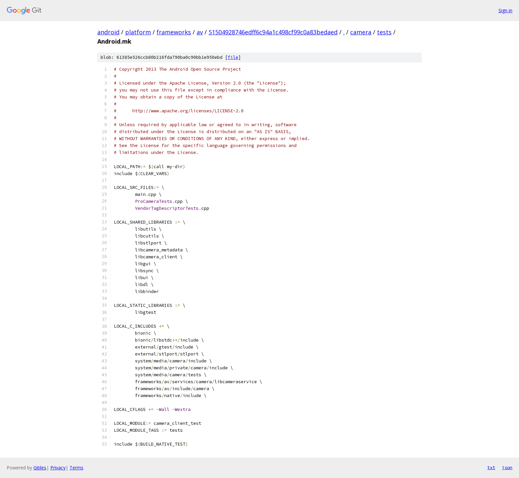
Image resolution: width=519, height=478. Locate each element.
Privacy (58, 467)
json (507, 467)
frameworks (174, 32)
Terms (76, 467)
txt (491, 467)
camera (360, 32)
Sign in (505, 10)
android (108, 32)
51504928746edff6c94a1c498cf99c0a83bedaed (273, 32)
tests (384, 32)
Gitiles (39, 467)
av (200, 32)
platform (138, 32)
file (233, 57)
